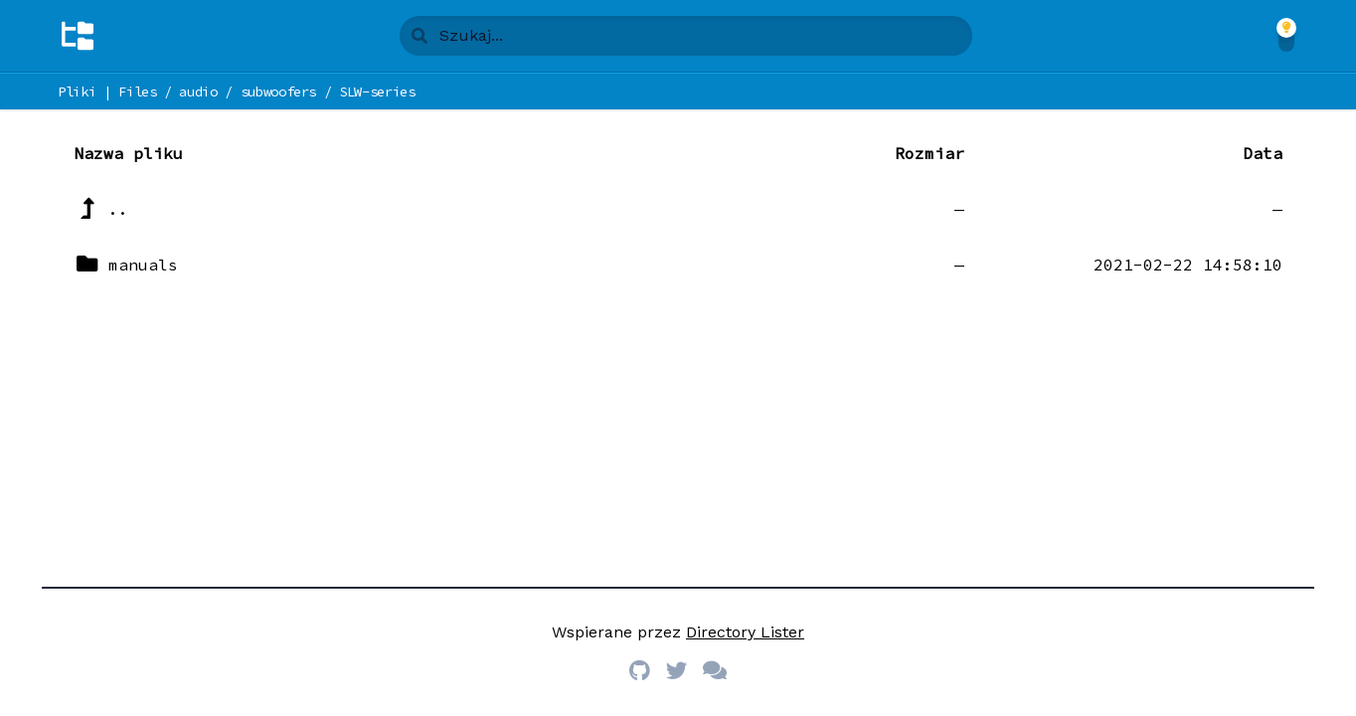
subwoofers (279, 91)
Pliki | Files (107, 91)
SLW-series (377, 91)
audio (198, 91)
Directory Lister (745, 632)
